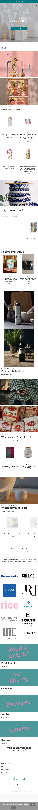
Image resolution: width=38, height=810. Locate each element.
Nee (13, 807)
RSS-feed (32, 791)
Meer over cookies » (22, 807)
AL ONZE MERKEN (18, 109)
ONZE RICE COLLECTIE (6, 109)
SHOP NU (19, 28)
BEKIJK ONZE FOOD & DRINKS (7, 374)
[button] (2, 5)
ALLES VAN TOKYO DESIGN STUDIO (9, 216)
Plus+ (28, 791)
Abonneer (30, 757)
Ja (32, 804)
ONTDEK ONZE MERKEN (19, 32)
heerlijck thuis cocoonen (7, 511)
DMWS (24, 791)
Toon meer (4, 666)
